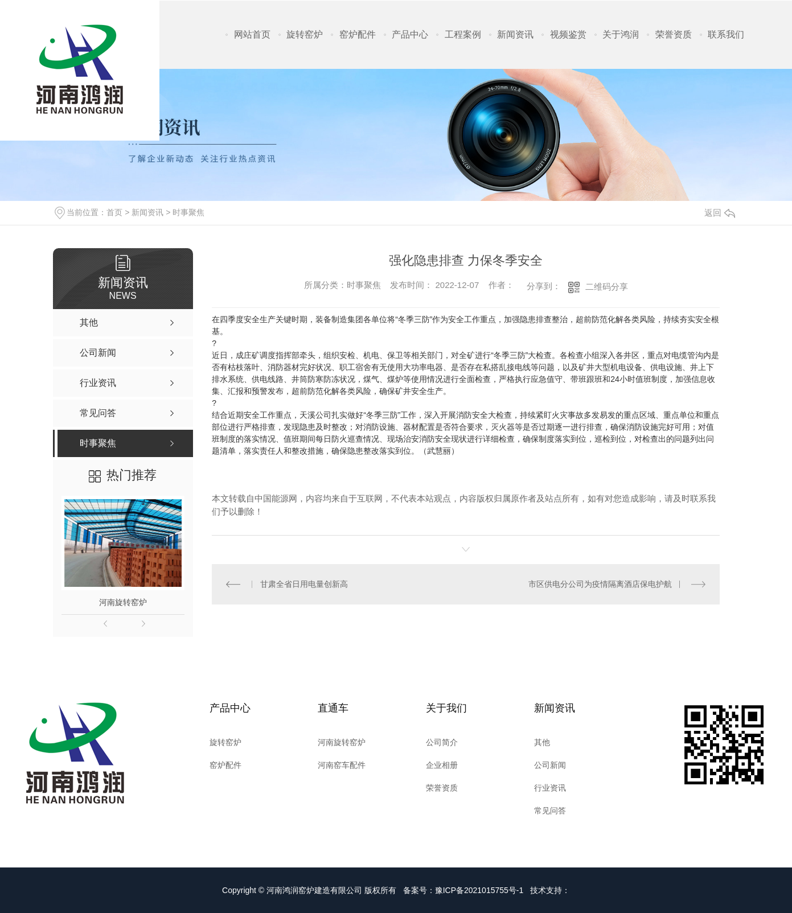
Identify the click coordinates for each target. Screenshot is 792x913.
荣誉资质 (673, 34)
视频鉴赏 (568, 34)
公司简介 (442, 742)
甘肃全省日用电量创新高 (304, 584)
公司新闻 (550, 765)
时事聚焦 (188, 212)
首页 (114, 212)
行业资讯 (550, 787)
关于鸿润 (620, 34)
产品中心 (410, 34)
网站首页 (252, 34)
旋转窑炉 (304, 34)
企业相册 (442, 765)
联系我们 (726, 34)
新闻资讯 (515, 34)
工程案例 (463, 34)
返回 (719, 212)
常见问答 (550, 810)
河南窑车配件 (342, 765)
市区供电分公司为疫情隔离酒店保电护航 (600, 584)
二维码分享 (606, 286)
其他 (542, 742)
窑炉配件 (357, 34)
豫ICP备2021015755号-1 (479, 890)
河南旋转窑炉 (123, 602)
